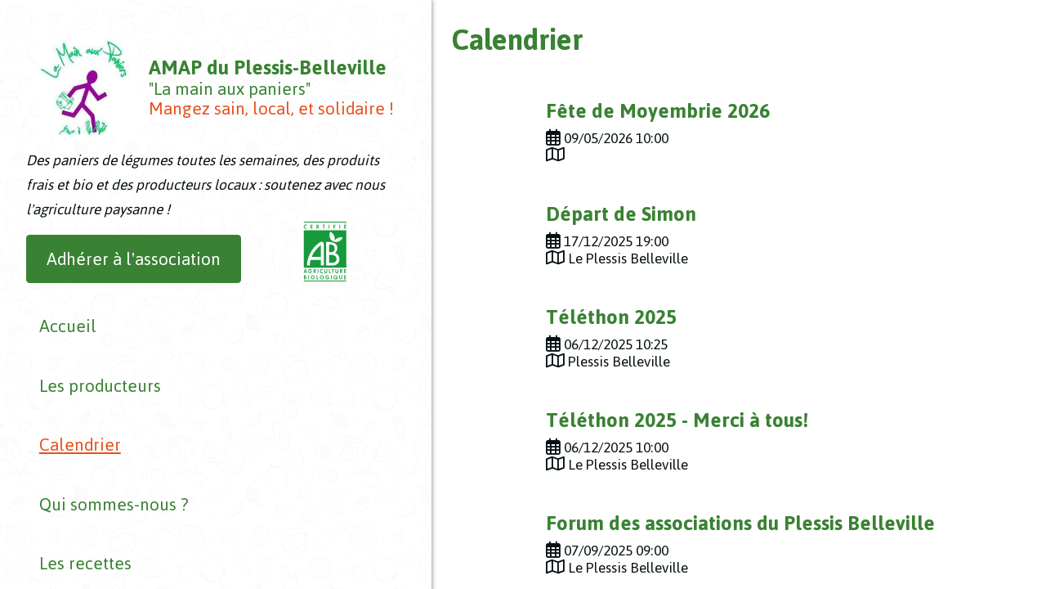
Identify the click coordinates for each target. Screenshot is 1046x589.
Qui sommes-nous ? (101, 447)
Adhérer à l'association (134, 292)
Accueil (54, 346)
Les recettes (72, 480)
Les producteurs (87, 380)
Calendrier (67, 413)
